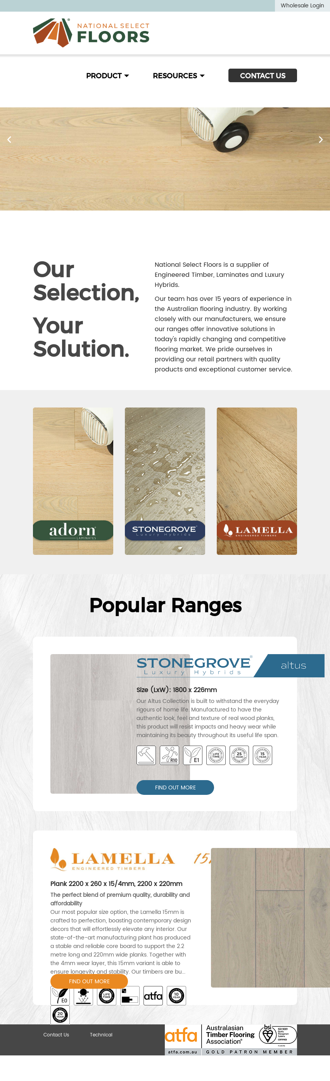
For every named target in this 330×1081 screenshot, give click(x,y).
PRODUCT (108, 76)
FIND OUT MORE (175, 787)
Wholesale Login (302, 5)
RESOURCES (179, 76)
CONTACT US (262, 76)
